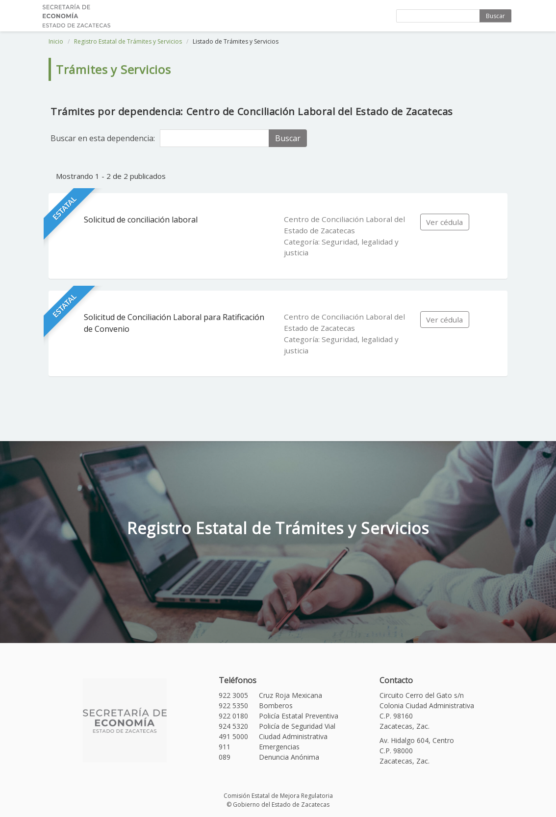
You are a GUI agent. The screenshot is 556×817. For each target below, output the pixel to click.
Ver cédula (444, 222)
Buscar (495, 16)
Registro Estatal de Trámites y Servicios (128, 41)
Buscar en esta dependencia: (103, 138)
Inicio (56, 41)
